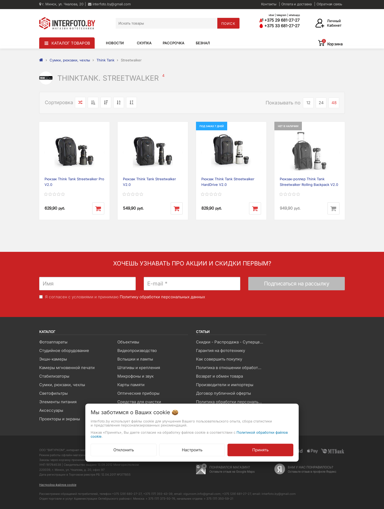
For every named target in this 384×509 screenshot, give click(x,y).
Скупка (144, 43)
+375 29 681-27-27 (279, 20)
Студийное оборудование (64, 350)
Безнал (203, 43)
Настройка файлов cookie (57, 485)
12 (308, 102)
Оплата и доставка (296, 4)
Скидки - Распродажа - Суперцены (230, 341)
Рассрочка (173, 43)
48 (334, 102)
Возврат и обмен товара (219, 376)
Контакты (269, 4)
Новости (115, 43)
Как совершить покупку (219, 359)
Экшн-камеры (53, 359)
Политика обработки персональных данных (231, 401)
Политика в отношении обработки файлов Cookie (231, 367)
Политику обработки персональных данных (162, 296)
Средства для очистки (139, 401)
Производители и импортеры (224, 384)
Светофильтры (53, 393)
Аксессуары (51, 410)
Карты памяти (131, 384)
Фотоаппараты (53, 341)
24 (321, 102)
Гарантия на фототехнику (220, 350)
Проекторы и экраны (59, 418)
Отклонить (123, 449)
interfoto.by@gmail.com (109, 4)
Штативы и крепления (138, 367)
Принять (260, 449)
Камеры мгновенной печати (67, 367)
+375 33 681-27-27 (279, 25)
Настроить (192, 449)
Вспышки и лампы (135, 359)
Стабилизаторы (54, 376)
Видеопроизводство (137, 350)
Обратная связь (329, 4)
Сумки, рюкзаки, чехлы (62, 384)
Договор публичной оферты (223, 393)
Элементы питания (58, 401)
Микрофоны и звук (135, 376)
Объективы (128, 341)
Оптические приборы (138, 393)
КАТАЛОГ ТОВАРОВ (70, 43)
